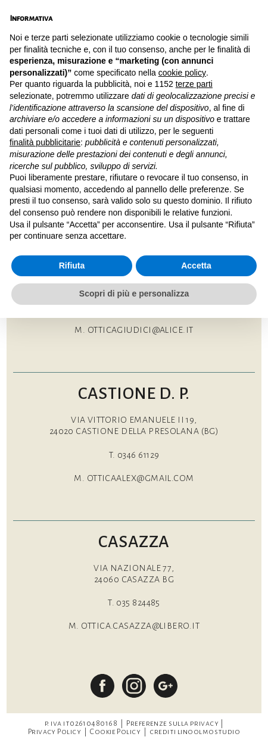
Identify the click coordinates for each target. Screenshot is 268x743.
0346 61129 (138, 455)
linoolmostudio (208, 732)
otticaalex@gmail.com (140, 478)
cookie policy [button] (182, 72)
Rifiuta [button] (72, 265)
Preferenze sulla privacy (172, 723)
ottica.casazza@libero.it (140, 625)
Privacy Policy (54, 732)
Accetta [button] (196, 265)
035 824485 (138, 602)
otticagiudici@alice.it (141, 330)
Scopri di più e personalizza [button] (134, 293)
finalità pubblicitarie (45, 142)
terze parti (194, 84)
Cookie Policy (115, 732)
